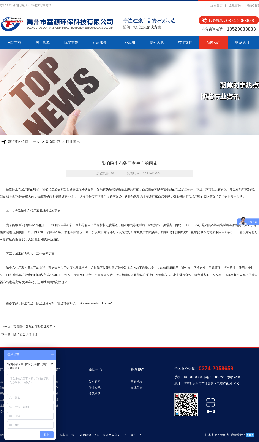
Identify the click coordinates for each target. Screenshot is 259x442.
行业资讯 (73, 141)
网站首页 (14, 42)
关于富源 (43, 42)
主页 (36, 141)
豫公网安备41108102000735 (122, 435)
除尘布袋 (71, 42)
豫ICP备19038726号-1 (86, 435)
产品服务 (100, 42)
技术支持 (185, 42)
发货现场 (52, 399)
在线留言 (137, 387)
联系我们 (253, 5)
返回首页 (216, 5)
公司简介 (52, 381)
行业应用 (128, 42)
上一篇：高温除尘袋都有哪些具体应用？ (28, 326)
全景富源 (235, 5)
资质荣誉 (52, 405)
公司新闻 (94, 381)
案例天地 (157, 42)
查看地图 (137, 381)
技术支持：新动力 (217, 435)
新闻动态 (214, 42)
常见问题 (94, 393)
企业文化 (52, 387)
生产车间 (52, 393)
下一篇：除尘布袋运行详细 (19, 334)
